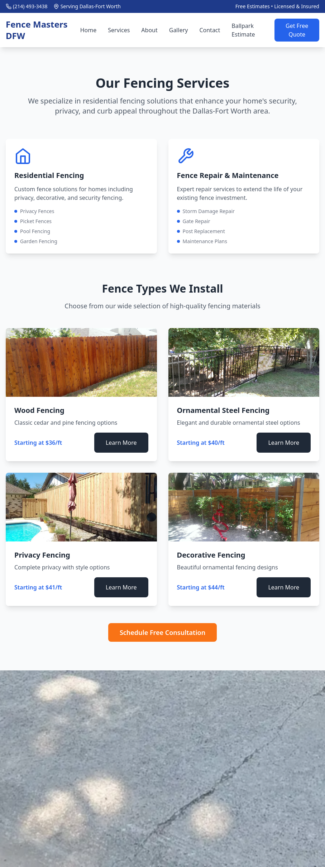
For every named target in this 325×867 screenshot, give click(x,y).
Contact (209, 30)
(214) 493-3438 (30, 6)
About (149, 30)
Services (119, 30)
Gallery (178, 30)
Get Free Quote (297, 30)
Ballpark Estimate (243, 30)
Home (88, 30)
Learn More (121, 443)
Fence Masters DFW (37, 30)
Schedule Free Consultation (162, 632)
